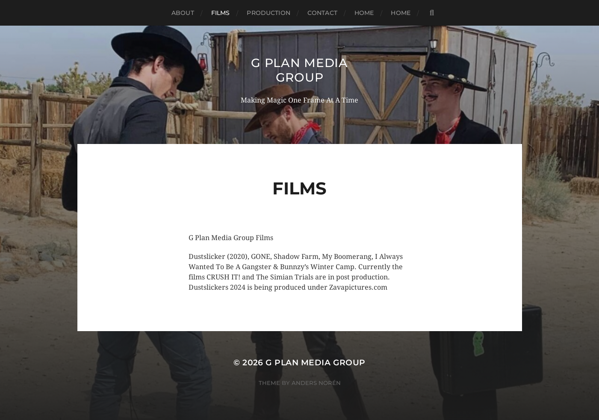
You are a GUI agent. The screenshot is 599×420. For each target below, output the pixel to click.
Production (268, 13)
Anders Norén (316, 382)
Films (220, 13)
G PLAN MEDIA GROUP (299, 70)
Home (364, 13)
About (182, 13)
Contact (322, 13)
